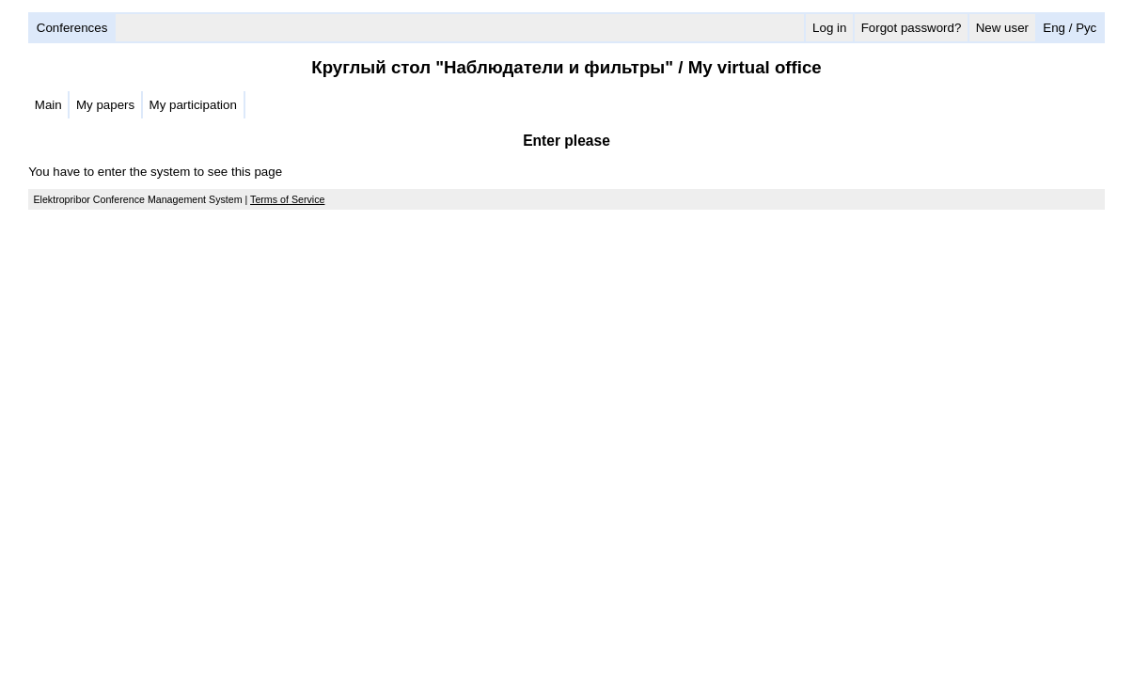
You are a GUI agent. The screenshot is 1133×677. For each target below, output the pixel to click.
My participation (193, 105)
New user (1002, 28)
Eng (1054, 28)
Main (48, 105)
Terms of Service (287, 199)
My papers (105, 105)
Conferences (72, 28)
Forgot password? (911, 28)
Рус (1086, 28)
